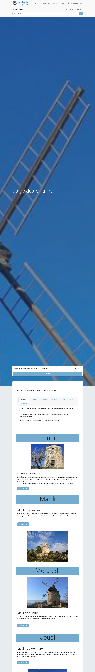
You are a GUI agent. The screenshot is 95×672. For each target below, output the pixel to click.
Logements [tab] (23, 403)
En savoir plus (23, 488)
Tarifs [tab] (64, 400)
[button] (68, 3)
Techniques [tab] (34, 400)
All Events (17, 9)
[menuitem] (37, 3)
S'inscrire (48, 374)
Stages (69, 9)
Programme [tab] (54, 400)
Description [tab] (23, 400)
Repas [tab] (71, 400)
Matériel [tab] (44, 400)
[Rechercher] (81, 13)
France (78, 9)
